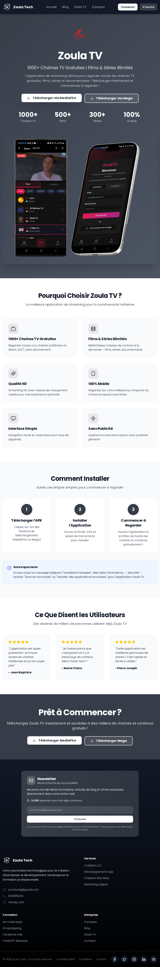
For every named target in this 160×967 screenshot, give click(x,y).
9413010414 (13, 896)
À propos (98, 7)
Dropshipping (12, 928)
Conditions (85, 959)
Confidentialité (66, 959)
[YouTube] (153, 959)
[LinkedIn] (143, 959)
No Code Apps (12, 922)
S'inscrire (148, 7)
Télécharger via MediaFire (51, 98)
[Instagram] (134, 959)
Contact (90, 941)
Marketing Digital (95, 884)
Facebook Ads (12, 934)
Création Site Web (96, 878)
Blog (65, 7)
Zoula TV (80, 7)
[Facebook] (114, 959)
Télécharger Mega (108, 741)
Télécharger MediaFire (54, 740)
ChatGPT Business (15, 941)
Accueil (51, 7)
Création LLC (92, 865)
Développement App (98, 872)
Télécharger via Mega (111, 98)
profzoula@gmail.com (21, 890)
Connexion (128, 7)
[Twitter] (124, 959)
